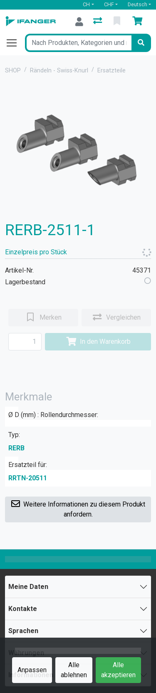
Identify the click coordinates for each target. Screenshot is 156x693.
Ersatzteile (111, 70)
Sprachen (23, 631)
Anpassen (32, 670)
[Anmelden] (79, 21)
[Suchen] (141, 43)
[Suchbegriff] (78, 43)
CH (86, 4)
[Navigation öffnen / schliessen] (15, 43)
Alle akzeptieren (118, 670)
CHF (109, 4)
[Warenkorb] (139, 21)
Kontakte (22, 609)
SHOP (13, 70)
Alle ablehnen (74, 670)
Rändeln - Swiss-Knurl (59, 70)
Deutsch (137, 4)
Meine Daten (28, 587)
